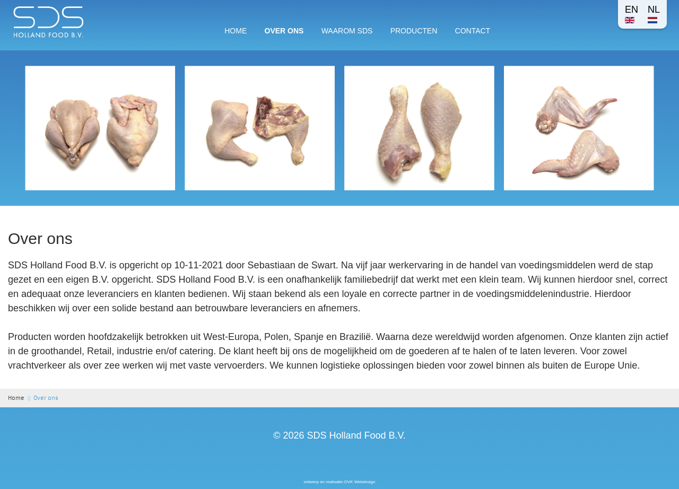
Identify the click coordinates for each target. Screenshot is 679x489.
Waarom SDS (347, 31)
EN (631, 13)
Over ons (284, 31)
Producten (414, 31)
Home (235, 31)
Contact (473, 31)
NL (654, 13)
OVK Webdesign (360, 481)
